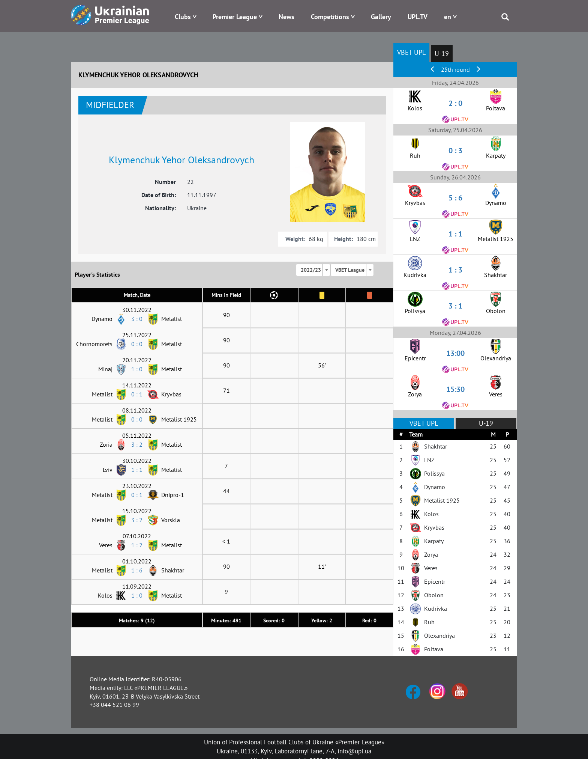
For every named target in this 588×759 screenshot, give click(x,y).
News (286, 16)
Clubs (183, 16)
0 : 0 (136, 344)
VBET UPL (411, 52)
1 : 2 (136, 545)
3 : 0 (136, 318)
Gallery (381, 16)
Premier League (235, 16)
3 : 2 (136, 444)
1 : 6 (136, 570)
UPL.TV (418, 16)
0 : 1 (136, 394)
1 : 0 (136, 369)
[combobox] (313, 270)
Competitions (330, 16)
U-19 (442, 53)
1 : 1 (136, 469)
